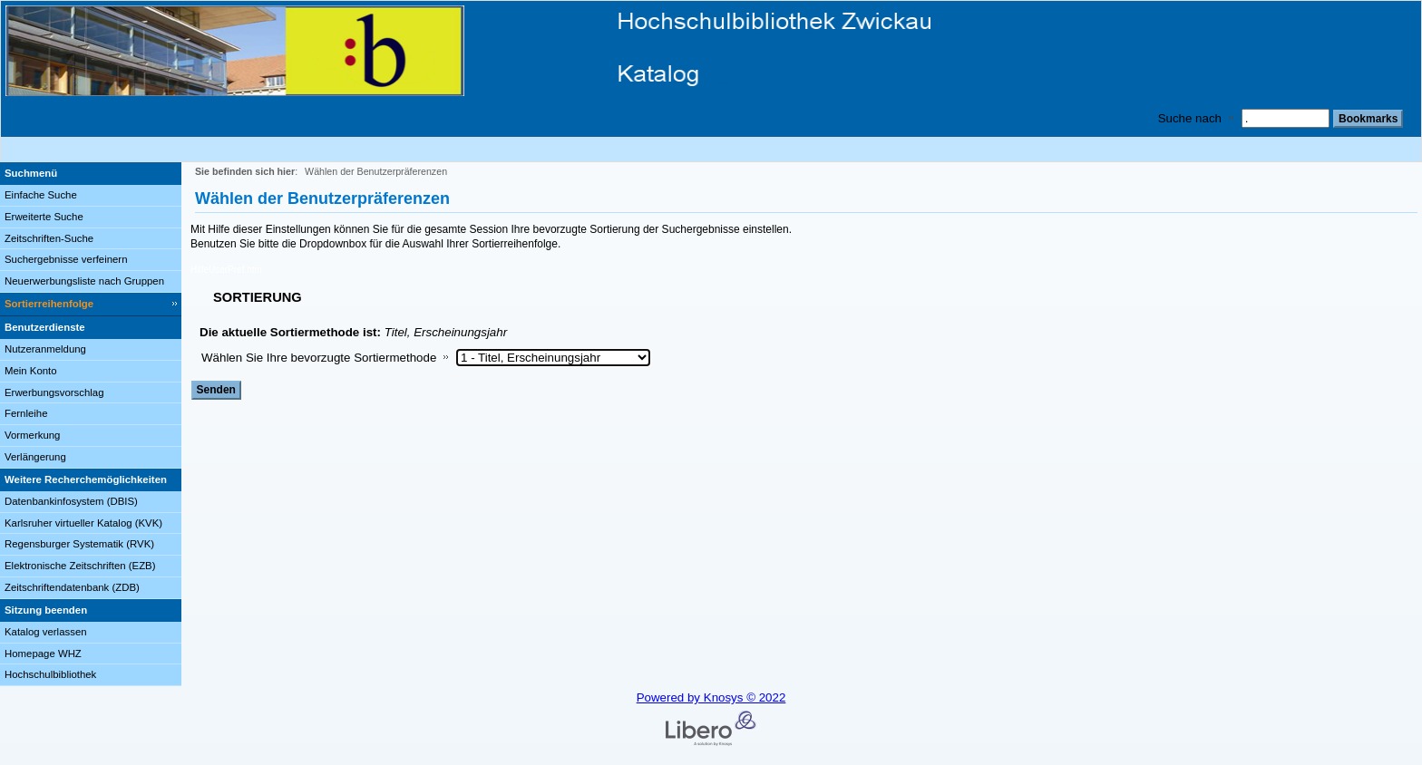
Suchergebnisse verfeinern (66, 259)
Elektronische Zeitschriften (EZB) (80, 565)
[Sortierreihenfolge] (90, 304)
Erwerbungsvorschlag (54, 392)
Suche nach (1190, 118)
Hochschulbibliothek (50, 674)
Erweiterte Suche (44, 216)
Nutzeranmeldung (45, 349)
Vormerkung (32, 435)
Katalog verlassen (46, 631)
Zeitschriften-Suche (49, 238)
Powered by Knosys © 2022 (711, 697)
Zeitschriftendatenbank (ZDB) (72, 587)
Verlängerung (35, 456)
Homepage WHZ (43, 653)
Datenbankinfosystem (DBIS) (71, 501)
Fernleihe (26, 413)
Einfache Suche (41, 194)
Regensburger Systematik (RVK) (79, 543)
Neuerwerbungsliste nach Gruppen (84, 281)
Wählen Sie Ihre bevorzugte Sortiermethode (318, 357)
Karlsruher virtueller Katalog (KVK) (83, 523)
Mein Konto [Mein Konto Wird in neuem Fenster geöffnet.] (31, 370)
